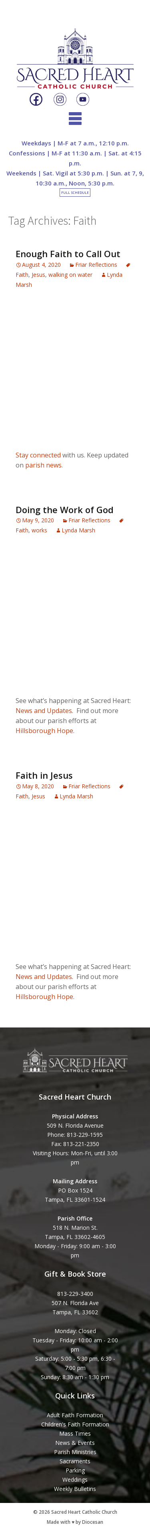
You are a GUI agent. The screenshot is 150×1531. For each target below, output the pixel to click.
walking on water (70, 274)
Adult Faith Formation (75, 1415)
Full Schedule (75, 192)
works (39, 530)
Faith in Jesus (44, 775)
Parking (75, 1470)
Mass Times (75, 1433)
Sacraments (75, 1461)
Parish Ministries (75, 1452)
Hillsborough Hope (44, 730)
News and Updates (44, 710)
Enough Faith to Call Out (68, 254)
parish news (43, 465)
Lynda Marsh (78, 530)
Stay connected (38, 455)
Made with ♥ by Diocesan (75, 1522)
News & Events (75, 1442)
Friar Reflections (96, 264)
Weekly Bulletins (75, 1489)
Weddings (75, 1479)
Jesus (38, 274)
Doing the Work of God (65, 510)
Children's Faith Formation (75, 1424)
